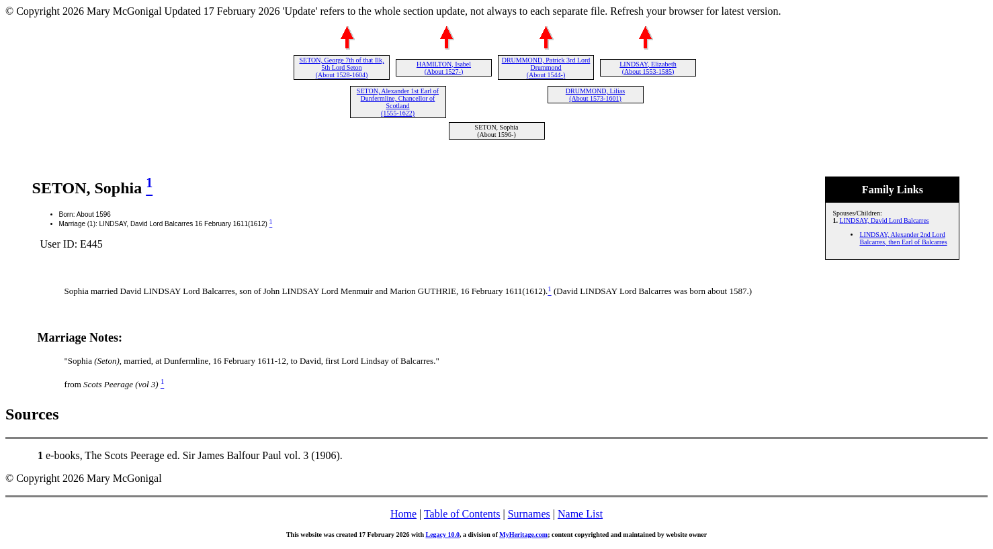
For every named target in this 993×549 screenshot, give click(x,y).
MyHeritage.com (523, 534)
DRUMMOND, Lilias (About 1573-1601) (595, 94)
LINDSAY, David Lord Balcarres (884, 220)
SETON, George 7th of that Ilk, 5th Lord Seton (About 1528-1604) (341, 67)
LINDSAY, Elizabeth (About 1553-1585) (647, 67)
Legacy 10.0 (442, 534)
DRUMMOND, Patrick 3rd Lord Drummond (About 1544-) (546, 67)
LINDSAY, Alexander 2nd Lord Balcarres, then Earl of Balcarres (903, 238)
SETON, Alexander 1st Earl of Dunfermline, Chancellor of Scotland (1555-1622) (398, 102)
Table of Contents (462, 513)
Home (403, 513)
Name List (580, 513)
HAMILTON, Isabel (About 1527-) (444, 67)
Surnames (529, 513)
